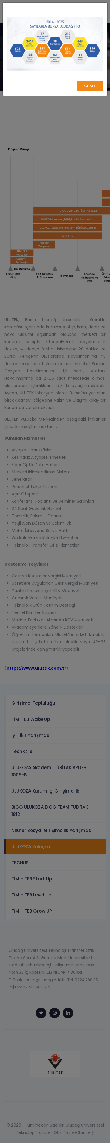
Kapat (90, 85)
